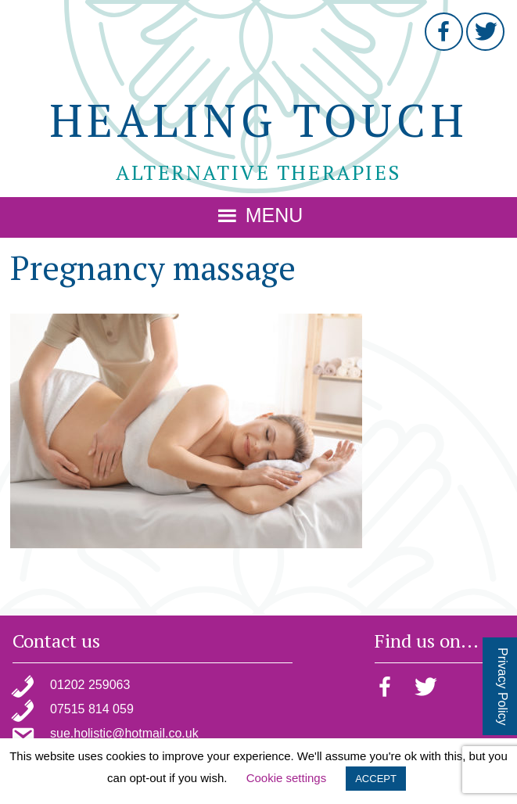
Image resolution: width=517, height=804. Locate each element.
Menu (274, 215)
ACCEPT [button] (376, 778)
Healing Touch (259, 119)
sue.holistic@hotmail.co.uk (124, 733)
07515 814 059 (92, 709)
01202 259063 (90, 684)
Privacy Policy (502, 687)
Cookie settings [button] (286, 777)
